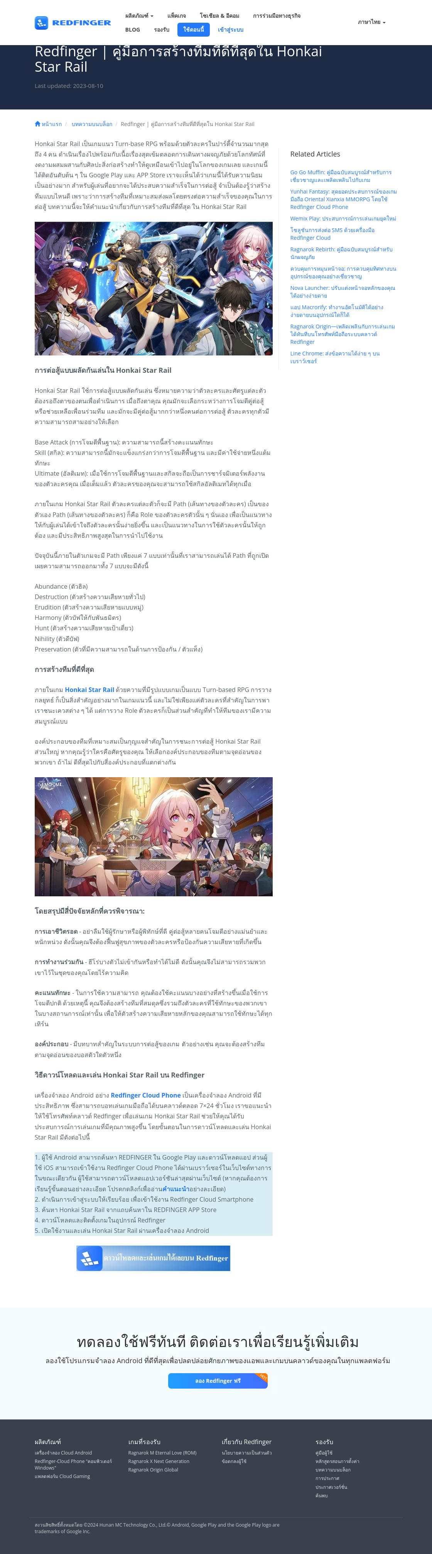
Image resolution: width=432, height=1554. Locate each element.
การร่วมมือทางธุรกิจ (276, 15)
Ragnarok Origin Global (153, 1469)
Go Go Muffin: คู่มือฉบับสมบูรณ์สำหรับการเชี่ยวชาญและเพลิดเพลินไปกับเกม (341, 176)
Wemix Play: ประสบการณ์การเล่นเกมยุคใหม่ (343, 218)
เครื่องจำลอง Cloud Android (63, 1453)
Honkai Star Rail (89, 689)
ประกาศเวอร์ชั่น (331, 1487)
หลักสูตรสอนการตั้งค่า (337, 1461)
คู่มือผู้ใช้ (324, 1453)
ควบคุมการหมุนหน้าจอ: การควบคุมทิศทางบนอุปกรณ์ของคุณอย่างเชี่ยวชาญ (343, 272)
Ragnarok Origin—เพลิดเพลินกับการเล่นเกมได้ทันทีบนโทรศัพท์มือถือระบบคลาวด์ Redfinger (342, 334)
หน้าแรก (48, 124)
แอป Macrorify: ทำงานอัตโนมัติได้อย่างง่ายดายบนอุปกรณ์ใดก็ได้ (336, 310)
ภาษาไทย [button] (367, 22)
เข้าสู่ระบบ (230, 29)
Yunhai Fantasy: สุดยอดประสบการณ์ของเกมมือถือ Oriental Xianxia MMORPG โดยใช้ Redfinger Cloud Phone (343, 199)
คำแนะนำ (175, 1189)
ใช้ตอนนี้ (193, 29)
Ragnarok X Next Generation (159, 1461)
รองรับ (161, 29)
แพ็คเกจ (176, 15)
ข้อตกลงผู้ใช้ (234, 1461)
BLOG (132, 29)
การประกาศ (327, 1478)
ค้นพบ (322, 1495)
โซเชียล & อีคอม (219, 15)
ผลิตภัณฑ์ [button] (139, 15)
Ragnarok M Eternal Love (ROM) (162, 1453)
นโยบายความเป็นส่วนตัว (247, 1453)
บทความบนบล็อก (92, 124)
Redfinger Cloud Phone (146, 1095)
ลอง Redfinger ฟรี (231, 1378)
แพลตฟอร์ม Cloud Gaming (62, 1476)
